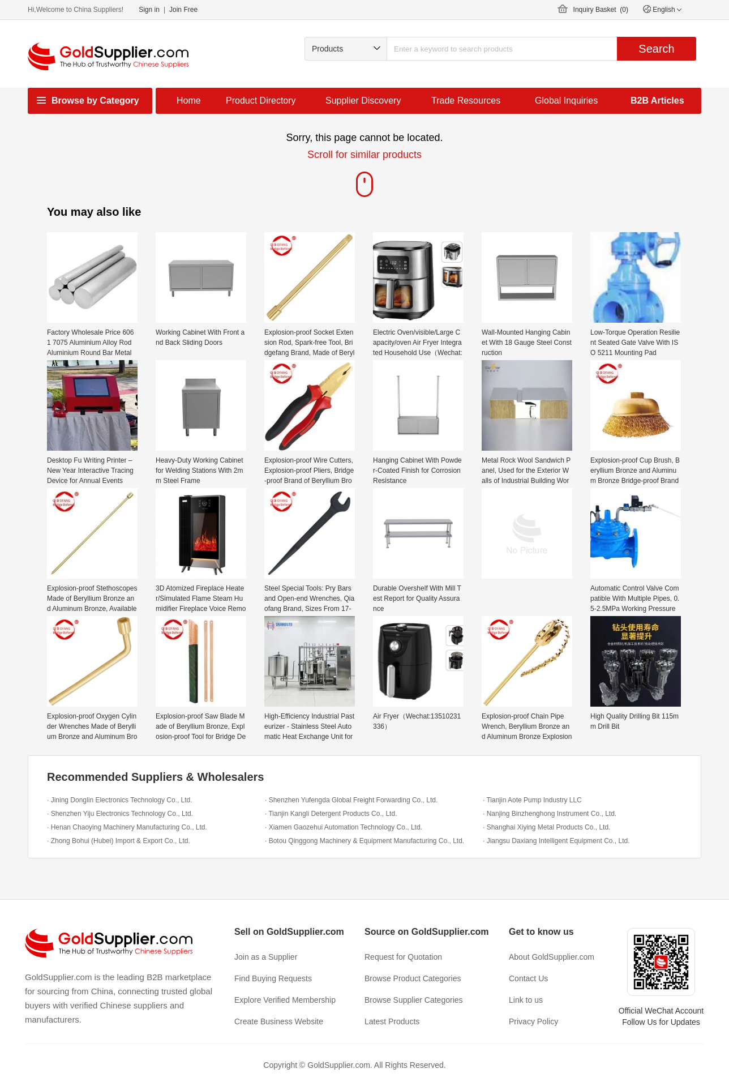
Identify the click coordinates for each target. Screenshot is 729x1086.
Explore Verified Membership (285, 999)
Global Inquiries (566, 100)
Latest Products (392, 1021)
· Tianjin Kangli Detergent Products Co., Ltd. (331, 814)
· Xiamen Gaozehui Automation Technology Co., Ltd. (343, 827)
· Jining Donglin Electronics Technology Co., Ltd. (119, 800)
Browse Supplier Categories (414, 999)
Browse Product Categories (413, 978)
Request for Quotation (403, 956)
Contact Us (528, 978)
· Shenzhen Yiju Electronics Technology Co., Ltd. (120, 814)
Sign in (149, 10)
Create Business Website (278, 1021)
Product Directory (261, 100)
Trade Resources (465, 100)
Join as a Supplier (265, 956)
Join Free (183, 10)
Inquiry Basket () (600, 10)
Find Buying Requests (273, 978)
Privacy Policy (533, 1021)
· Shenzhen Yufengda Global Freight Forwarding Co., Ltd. (351, 800)
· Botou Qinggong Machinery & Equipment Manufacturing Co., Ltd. (364, 841)
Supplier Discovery (363, 100)
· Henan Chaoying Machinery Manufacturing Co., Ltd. (127, 827)
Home (189, 100)
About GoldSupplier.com (551, 956)
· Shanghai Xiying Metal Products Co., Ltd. (546, 827)
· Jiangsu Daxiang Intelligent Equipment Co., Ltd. (556, 841)
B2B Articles (657, 100)
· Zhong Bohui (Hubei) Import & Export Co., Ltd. (118, 841)
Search (656, 48)
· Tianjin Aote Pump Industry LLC (532, 800)
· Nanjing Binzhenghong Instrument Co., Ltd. (549, 814)
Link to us (526, 999)
